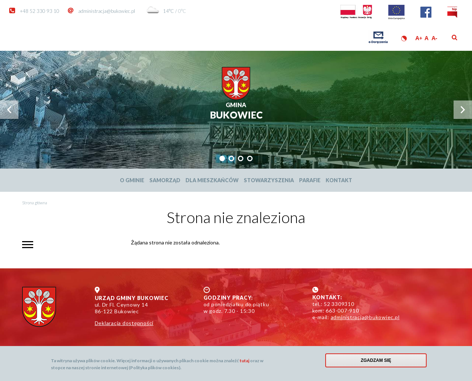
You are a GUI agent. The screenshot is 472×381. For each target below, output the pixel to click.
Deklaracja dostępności (124, 323)
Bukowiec (236, 111)
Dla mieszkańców (212, 180)
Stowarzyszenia (269, 180)
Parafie (309, 180)
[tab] (222, 158)
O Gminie (132, 180)
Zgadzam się (376, 360)
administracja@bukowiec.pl (106, 11)
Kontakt (339, 180)
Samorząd (164, 180)
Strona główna (34, 202)
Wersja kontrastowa (404, 38)
